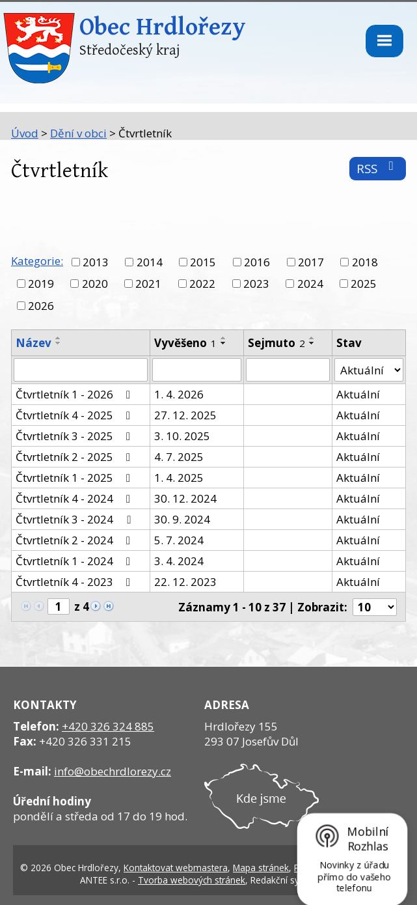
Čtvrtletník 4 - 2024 (75, 498)
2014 (150, 262)
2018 (365, 262)
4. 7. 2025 (179, 456)
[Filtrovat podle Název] (81, 370)
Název (33, 342)
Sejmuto (276, 342)
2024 (310, 283)
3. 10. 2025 (182, 435)
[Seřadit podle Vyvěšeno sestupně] (224, 343)
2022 (202, 283)
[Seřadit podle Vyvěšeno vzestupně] (224, 338)
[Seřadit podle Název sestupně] (58, 343)
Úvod (24, 133)
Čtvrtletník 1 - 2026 (75, 394)
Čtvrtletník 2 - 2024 (75, 540)
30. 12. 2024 (185, 498)
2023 (256, 283)
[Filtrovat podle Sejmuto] (287, 370)
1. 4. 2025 (179, 477)
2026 (41, 305)
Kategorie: (37, 260)
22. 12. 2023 (185, 581)
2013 (96, 262)
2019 (41, 283)
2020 (95, 283)
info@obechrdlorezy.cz (112, 771)
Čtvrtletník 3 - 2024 (75, 519)
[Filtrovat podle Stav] (368, 370)
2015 (203, 262)
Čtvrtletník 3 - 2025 (75, 435)
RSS (377, 168)
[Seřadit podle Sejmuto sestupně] (312, 343)
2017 (311, 262)
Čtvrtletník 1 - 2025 (75, 477)
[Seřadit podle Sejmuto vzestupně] (312, 338)
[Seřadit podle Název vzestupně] (58, 338)
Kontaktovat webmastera (176, 867)
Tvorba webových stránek (191, 880)
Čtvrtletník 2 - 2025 (75, 456)
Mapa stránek (261, 867)
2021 (148, 283)
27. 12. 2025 (185, 415)
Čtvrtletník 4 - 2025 (75, 415)
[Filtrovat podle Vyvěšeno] (196, 370)
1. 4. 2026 (179, 394)
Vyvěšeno (185, 342)
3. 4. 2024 (179, 560)
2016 (257, 262)
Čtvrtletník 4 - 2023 (75, 581)
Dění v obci (78, 133)
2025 (364, 283)
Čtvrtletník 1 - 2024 (75, 560)
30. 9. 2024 (182, 519)
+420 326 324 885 (108, 726)
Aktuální (358, 394)
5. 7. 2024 (179, 540)
